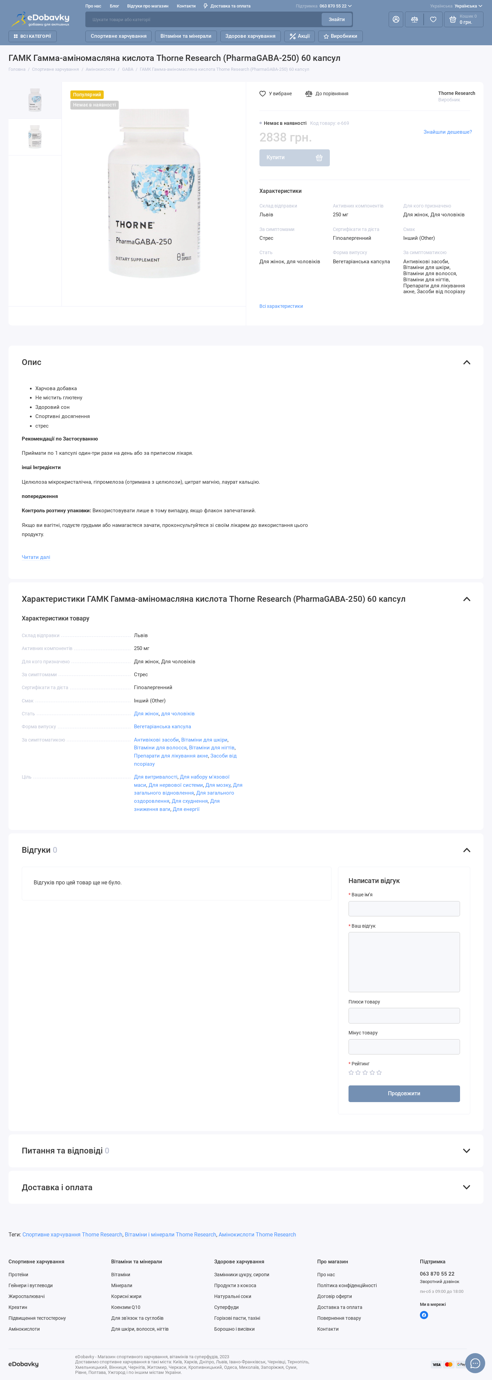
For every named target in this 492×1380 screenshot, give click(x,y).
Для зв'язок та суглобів (137, 1318)
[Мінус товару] (404, 1046)
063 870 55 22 (324, 6)
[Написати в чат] (475, 1363)
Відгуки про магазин (147, 6)
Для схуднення (190, 801)
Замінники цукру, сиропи (241, 1274)
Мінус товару (363, 1032)
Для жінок (146, 714)
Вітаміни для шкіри (204, 740)
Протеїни (18, 1274)
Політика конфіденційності (347, 1285)
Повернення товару (339, 1318)
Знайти (337, 19)
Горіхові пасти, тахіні (237, 1318)
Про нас (93, 6)
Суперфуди (226, 1307)
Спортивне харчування (119, 36)
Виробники (340, 36)
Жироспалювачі (27, 1296)
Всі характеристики (281, 306)
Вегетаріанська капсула (162, 727)
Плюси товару (364, 1001)
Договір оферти (334, 1296)
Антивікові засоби (156, 740)
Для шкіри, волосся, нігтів (140, 1329)
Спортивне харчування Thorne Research (72, 1234)
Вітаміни (120, 1274)
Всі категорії (32, 36)
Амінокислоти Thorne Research (257, 1234)
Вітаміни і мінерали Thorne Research (170, 1234)
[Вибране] (433, 19)
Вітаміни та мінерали (185, 36)
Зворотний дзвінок (439, 1281)
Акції (300, 36)
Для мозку (218, 785)
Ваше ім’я (362, 894)
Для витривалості (155, 777)
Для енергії (186, 809)
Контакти (186, 6)
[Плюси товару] (404, 1015)
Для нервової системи (176, 785)
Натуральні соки (232, 1296)
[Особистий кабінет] (396, 19)
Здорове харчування (250, 36)
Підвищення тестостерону (37, 1318)
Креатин (18, 1307)
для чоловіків (178, 714)
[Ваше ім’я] (404, 908)
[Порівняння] (414, 19)
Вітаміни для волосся (160, 748)
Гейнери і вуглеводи (31, 1285)
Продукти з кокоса (235, 1285)
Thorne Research (456, 93)
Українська (456, 6)
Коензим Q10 (125, 1307)
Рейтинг (361, 1063)
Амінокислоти (24, 1329)
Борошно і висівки (234, 1329)
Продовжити (404, 1093)
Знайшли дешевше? (448, 132)
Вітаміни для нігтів (212, 748)
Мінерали (121, 1285)
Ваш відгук (364, 926)
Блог (114, 6)
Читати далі (36, 557)
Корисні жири (126, 1296)
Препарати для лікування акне (171, 756)
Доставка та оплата (227, 6)
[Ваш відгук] (404, 962)
